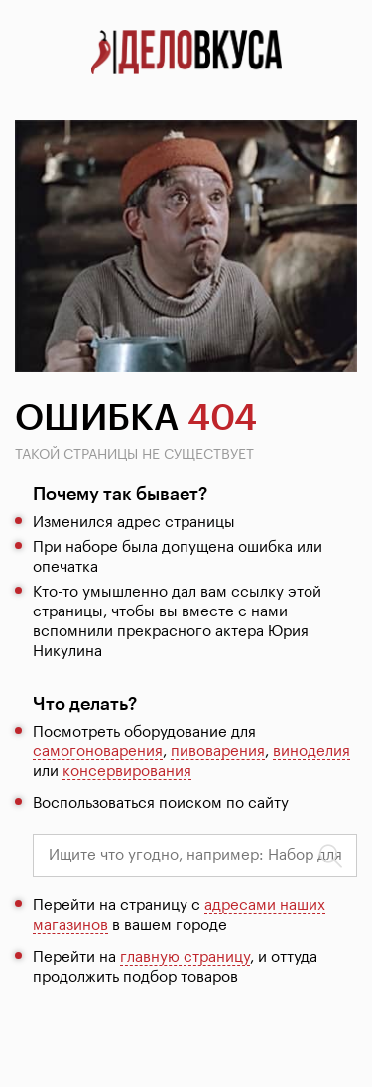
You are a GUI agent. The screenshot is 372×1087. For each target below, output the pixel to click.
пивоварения (218, 752)
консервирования (126, 771)
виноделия (311, 752)
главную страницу (185, 957)
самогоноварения (98, 752)
